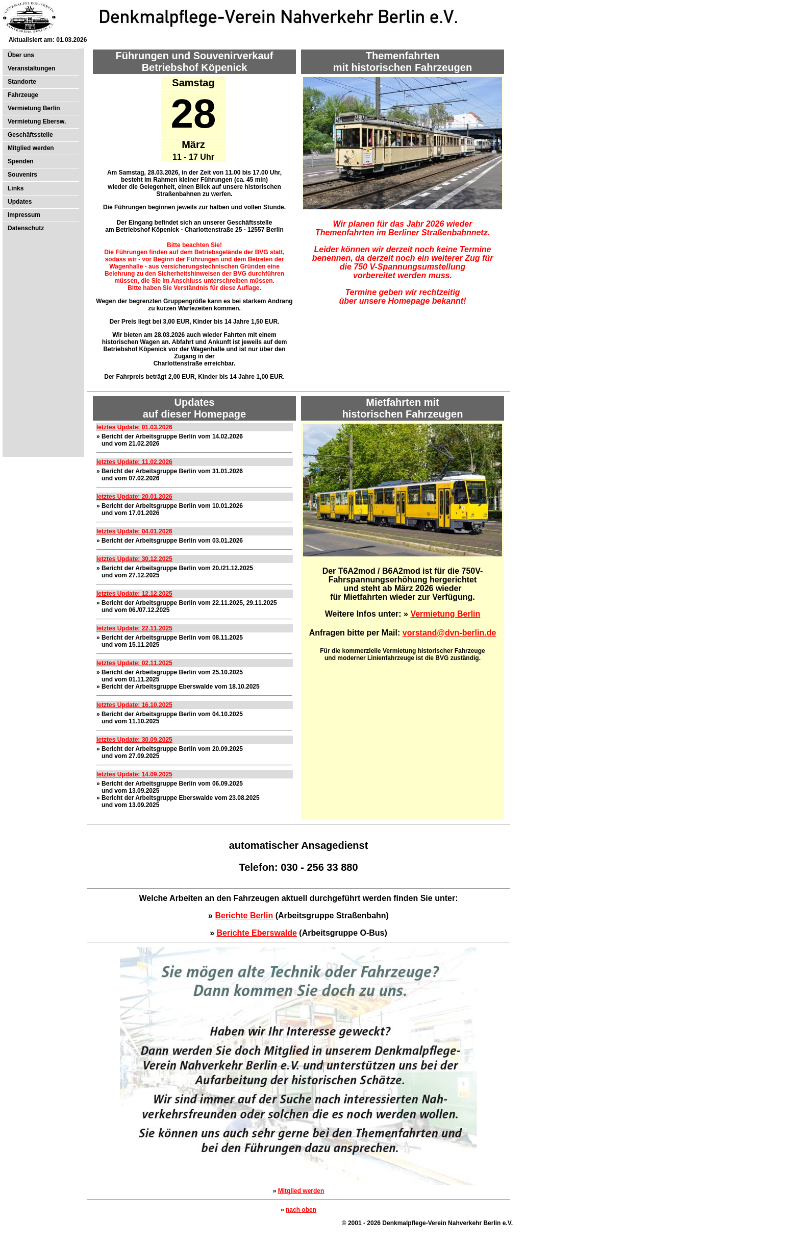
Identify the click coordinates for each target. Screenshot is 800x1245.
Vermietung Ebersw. (37, 121)
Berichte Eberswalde (257, 933)
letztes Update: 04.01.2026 (134, 531)
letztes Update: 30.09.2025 (134, 739)
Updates (20, 201)
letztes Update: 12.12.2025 (134, 593)
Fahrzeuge (23, 95)
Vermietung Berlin (34, 108)
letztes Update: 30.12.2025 (134, 559)
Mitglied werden (31, 148)
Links (15, 188)
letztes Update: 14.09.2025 (134, 774)
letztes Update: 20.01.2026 (134, 496)
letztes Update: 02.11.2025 (134, 663)
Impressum (24, 214)
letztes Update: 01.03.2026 (134, 427)
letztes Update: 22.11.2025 (134, 628)
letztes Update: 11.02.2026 (134, 462)
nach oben (301, 1209)
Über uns (21, 55)
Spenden (21, 161)
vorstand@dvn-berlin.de (449, 632)
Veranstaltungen (31, 68)
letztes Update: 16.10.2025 (134, 705)
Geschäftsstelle (30, 134)
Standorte (22, 81)
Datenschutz (26, 228)
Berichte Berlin (244, 915)
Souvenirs (22, 174)
